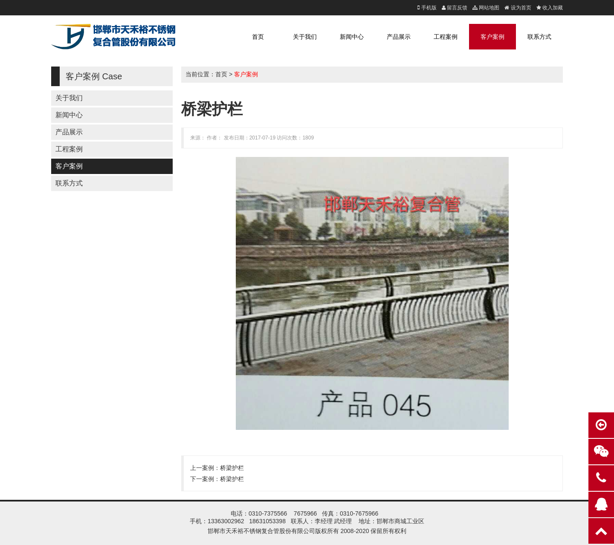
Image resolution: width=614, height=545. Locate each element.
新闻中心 (352, 36)
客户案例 (492, 36)
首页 (258, 36)
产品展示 (399, 36)
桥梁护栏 (232, 467)
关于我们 (305, 36)
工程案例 (446, 36)
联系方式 (539, 36)
